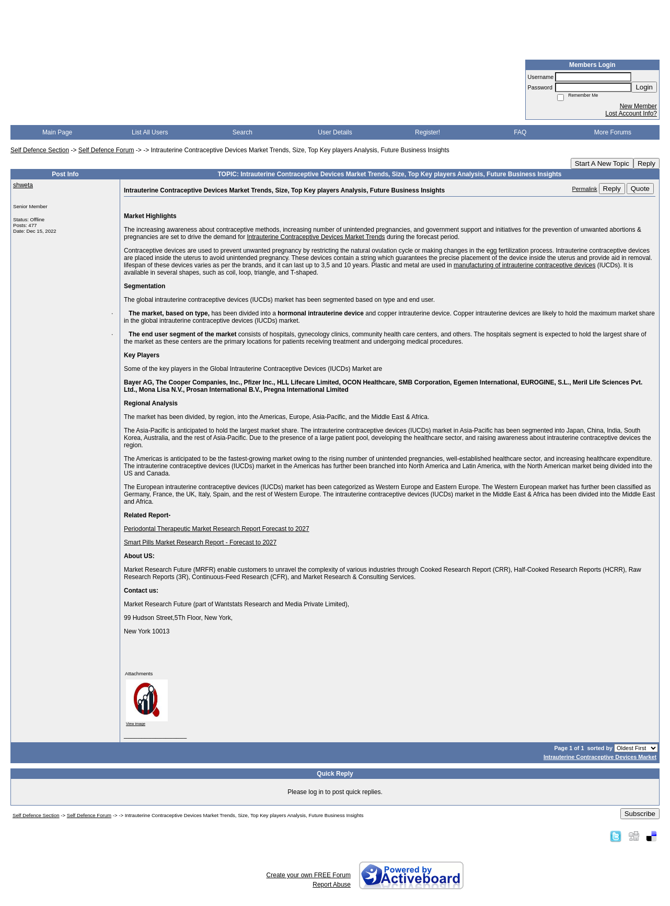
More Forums (612, 132)
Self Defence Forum (106, 150)
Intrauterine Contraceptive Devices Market (600, 757)
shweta (23, 185)
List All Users (150, 132)
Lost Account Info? (631, 113)
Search (242, 132)
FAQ (520, 132)
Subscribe (640, 814)
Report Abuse (332, 884)
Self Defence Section (39, 150)
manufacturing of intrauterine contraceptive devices (524, 265)
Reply (646, 163)
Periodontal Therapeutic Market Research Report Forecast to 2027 (216, 529)
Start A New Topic (602, 163)
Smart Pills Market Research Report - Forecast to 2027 (200, 542)
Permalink (584, 189)
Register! (427, 132)
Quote (640, 188)
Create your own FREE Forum (309, 875)
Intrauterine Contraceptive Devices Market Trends (316, 237)
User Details (335, 132)
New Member (638, 106)
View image (135, 723)
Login (644, 87)
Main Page (57, 132)
